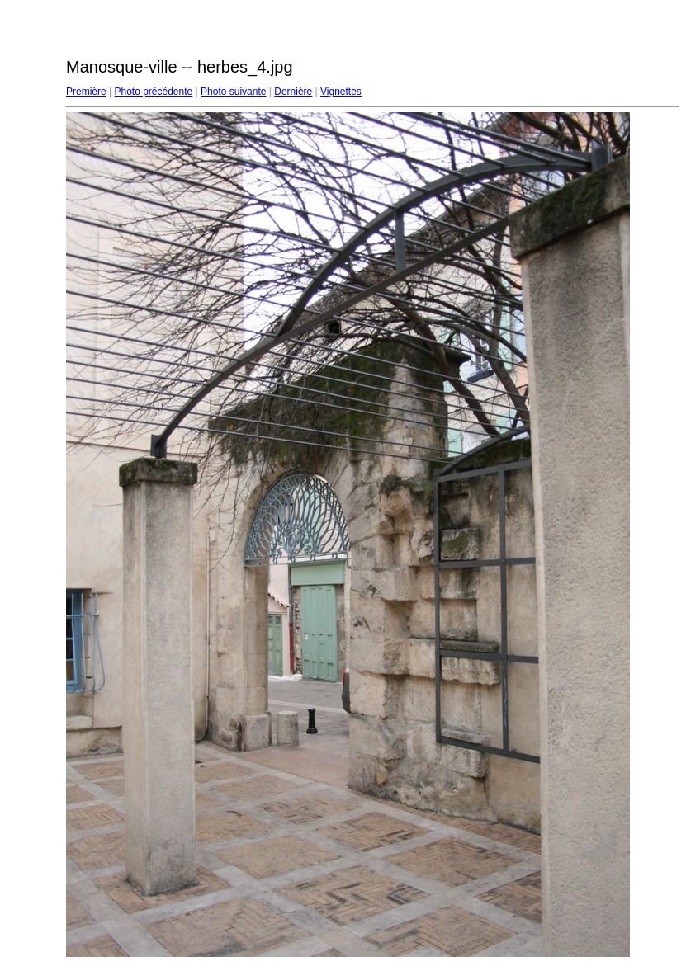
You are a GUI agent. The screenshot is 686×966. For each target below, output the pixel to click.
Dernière (293, 91)
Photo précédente (153, 91)
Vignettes (341, 91)
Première (86, 91)
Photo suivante (233, 91)
